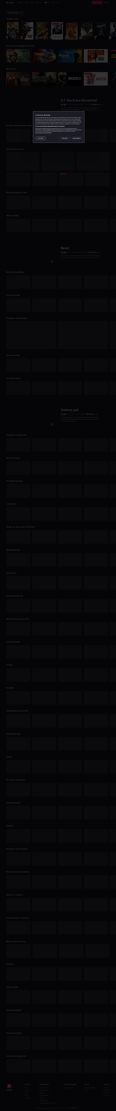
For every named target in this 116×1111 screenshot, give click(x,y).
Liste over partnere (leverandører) (43, 132)
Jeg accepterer (76, 138)
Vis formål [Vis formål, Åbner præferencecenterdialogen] (40, 138)
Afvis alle (64, 138)
